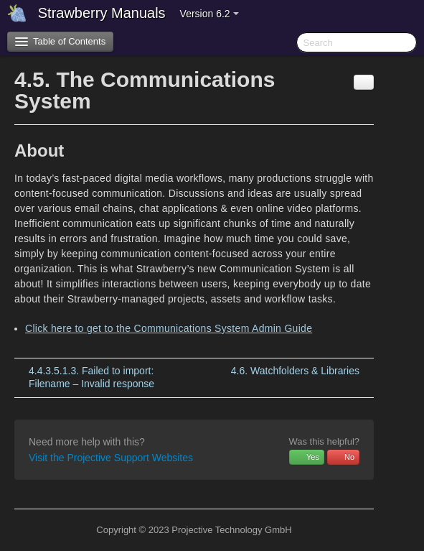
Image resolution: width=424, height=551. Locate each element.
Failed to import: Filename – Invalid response (91, 377)
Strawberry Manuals (102, 13)
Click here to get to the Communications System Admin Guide (168, 328)
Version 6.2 (209, 13)
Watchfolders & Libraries (295, 370)
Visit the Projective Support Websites (111, 457)
